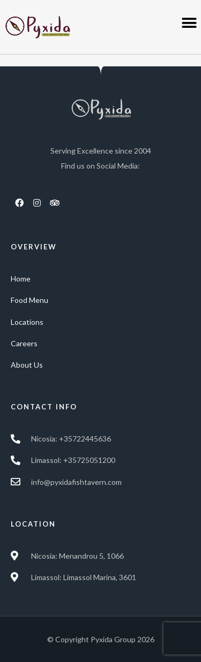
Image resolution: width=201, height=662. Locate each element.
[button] (189, 23)
